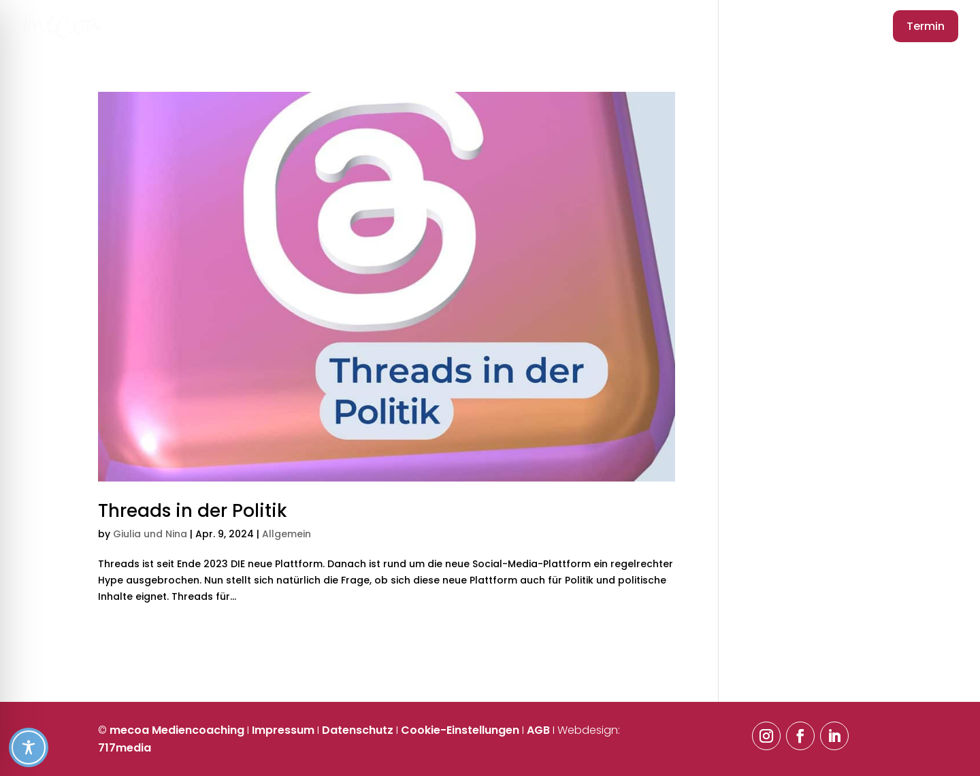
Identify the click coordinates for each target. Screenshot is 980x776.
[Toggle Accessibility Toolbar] (489, 747)
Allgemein (286, 534)
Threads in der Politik (192, 511)
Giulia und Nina (150, 534)
